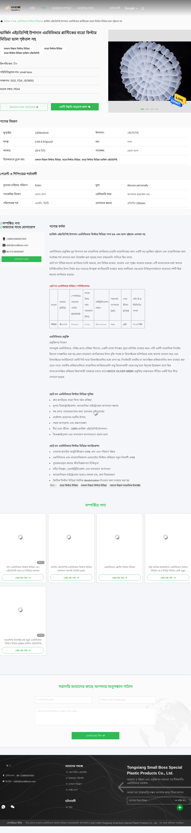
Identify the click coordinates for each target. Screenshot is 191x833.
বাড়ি (32, 8)
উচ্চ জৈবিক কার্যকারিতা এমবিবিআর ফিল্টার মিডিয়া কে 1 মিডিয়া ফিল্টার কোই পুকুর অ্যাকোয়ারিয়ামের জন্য (168, 569)
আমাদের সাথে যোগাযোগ (23, 107)
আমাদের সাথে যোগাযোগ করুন (87, 10)
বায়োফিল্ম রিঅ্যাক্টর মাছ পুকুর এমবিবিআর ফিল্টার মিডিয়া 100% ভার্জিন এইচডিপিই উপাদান (23, 642)
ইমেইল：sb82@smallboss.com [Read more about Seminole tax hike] (18, 781)
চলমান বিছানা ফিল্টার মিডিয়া (94, 485)
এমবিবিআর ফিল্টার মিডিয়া (29, 21)
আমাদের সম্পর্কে (61, 8)
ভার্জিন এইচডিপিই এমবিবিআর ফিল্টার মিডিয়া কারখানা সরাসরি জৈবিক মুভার (71, 569)
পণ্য (43, 8)
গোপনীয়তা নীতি (14, 823)
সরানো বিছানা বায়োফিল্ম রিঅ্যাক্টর (125, 485)
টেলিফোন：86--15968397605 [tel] (18, 775)
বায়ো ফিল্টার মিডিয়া (69, 485)
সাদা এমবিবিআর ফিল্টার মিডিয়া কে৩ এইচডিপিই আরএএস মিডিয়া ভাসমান (23, 569)
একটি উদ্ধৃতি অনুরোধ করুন (75, 106)
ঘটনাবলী (115, 8)
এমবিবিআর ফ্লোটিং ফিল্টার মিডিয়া (119, 567)
